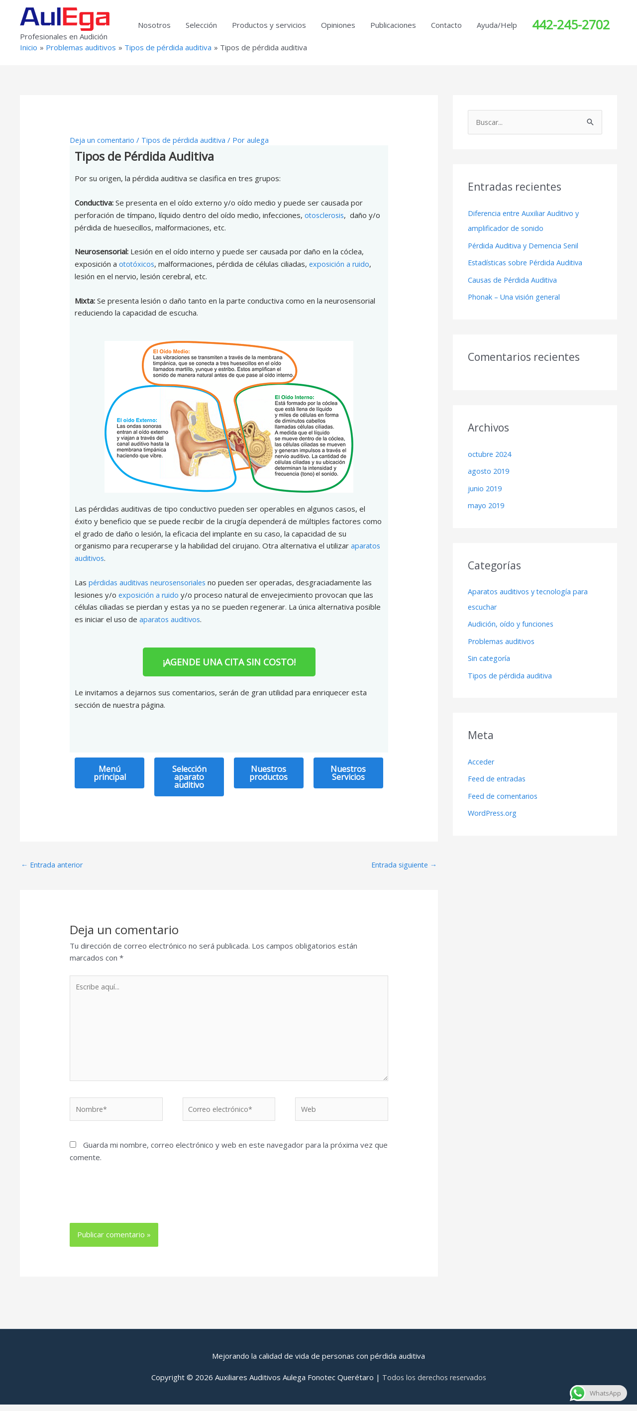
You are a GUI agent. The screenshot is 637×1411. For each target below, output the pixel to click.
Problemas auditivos (503, 637)
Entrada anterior (54, 864)
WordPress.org (494, 807)
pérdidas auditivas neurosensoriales (150, 582)
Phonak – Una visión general (515, 296)
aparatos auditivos (171, 619)
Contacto (446, 25)
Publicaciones (393, 25)
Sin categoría (490, 654)
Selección (201, 25)
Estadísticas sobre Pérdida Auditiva (528, 262)
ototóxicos (137, 264)
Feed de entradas (498, 773)
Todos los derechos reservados (434, 1384)
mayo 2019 (487, 503)
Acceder (482, 756)
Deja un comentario (103, 140)
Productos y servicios (269, 25)
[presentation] (137, 1205)
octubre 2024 (491, 452)
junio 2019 (486, 486)
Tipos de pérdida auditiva (186, 140)
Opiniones (338, 25)
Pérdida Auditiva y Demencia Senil (525, 245)
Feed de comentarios (504, 790)
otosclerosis (326, 215)
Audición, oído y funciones (511, 620)
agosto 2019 (490, 469)
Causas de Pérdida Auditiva (514, 279)
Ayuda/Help (497, 25)
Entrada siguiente (402, 864)
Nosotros (154, 25)
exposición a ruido (341, 264)
